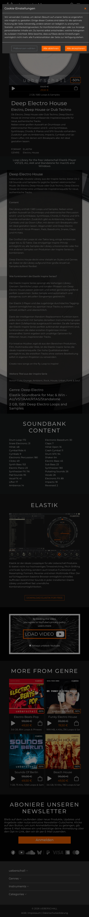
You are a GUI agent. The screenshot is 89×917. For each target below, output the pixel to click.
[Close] (85, 8)
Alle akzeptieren (76, 48)
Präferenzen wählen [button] (24, 48)
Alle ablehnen (51, 48)
